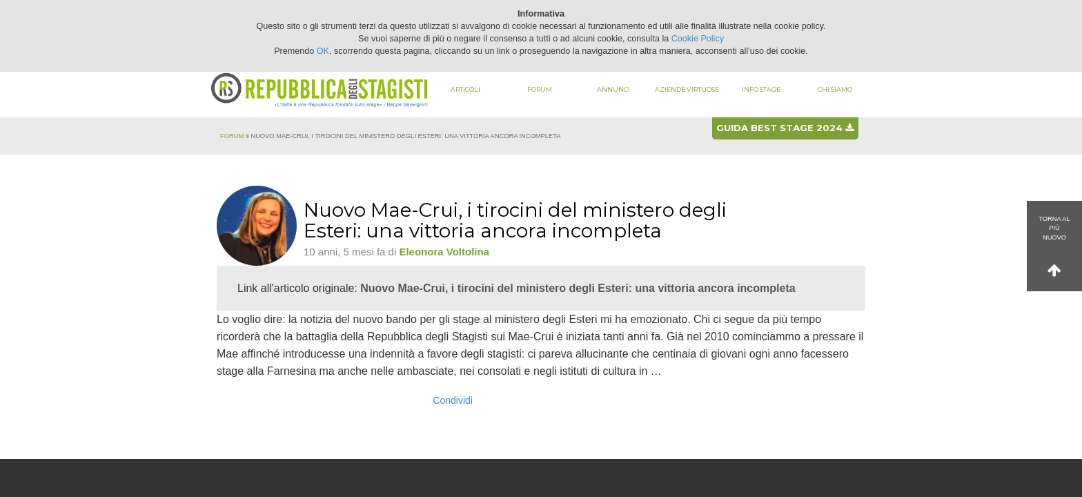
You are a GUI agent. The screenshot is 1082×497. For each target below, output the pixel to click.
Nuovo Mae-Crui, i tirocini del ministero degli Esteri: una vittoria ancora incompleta (577, 288)
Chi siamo (835, 89)
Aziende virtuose (687, 89)
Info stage (761, 89)
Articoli (465, 89)
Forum (539, 89)
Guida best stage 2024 (785, 127)
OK (323, 51)
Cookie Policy (697, 38)
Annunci (613, 89)
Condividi (453, 400)
